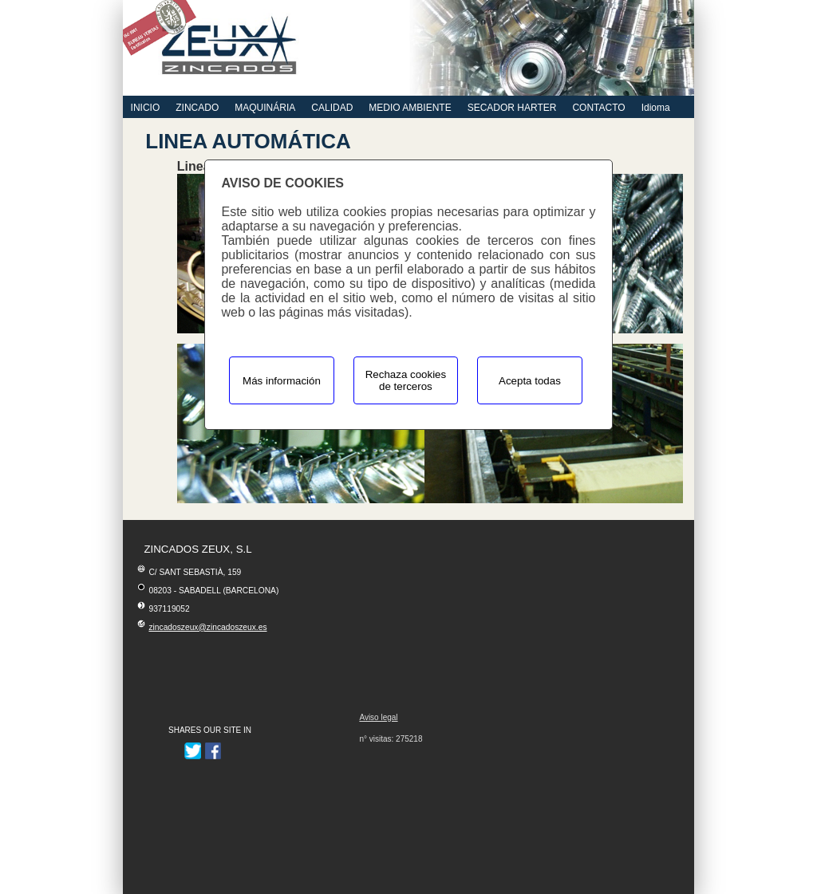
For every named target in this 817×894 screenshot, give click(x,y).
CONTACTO (598, 107)
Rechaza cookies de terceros (406, 380)
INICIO (145, 107)
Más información (282, 381)
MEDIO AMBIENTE (410, 107)
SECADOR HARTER (512, 107)
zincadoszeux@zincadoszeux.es (207, 627)
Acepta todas (530, 381)
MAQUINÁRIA (265, 107)
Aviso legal (378, 717)
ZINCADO (197, 107)
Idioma (655, 107)
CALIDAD (332, 107)
